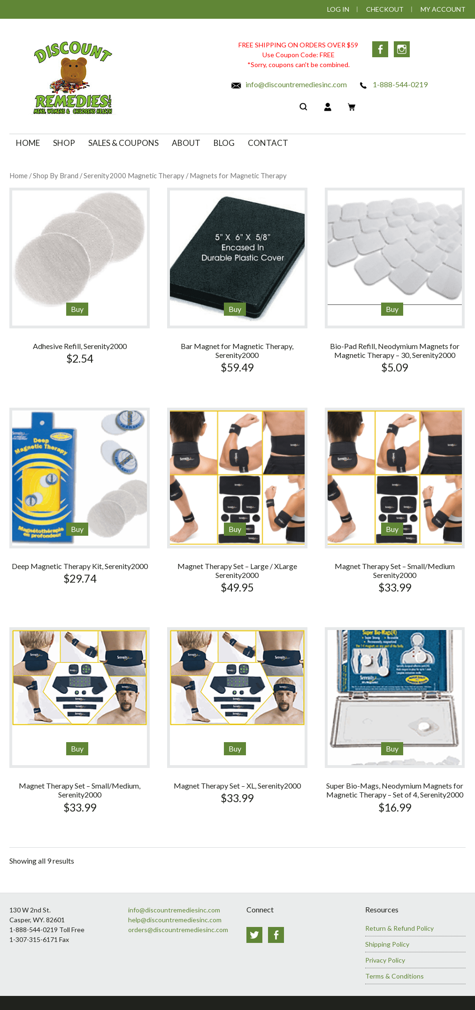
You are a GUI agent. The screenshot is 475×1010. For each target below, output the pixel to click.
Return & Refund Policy (399, 928)
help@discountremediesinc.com (175, 920)
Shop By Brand (55, 175)
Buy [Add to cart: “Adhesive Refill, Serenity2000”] (77, 308)
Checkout (385, 9)
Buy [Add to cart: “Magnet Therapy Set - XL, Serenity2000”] (235, 748)
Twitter (254, 935)
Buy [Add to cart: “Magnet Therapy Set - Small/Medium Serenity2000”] (392, 528)
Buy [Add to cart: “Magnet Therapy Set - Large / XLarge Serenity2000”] (235, 528)
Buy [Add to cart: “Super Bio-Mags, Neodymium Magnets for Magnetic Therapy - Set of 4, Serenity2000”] (392, 748)
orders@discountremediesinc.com (178, 930)
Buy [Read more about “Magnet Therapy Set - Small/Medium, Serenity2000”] (77, 748)
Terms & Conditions (394, 976)
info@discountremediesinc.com (288, 84)
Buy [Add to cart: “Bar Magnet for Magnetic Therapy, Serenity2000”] (235, 308)
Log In (338, 9)
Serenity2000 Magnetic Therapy (134, 175)
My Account (443, 9)
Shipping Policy (387, 944)
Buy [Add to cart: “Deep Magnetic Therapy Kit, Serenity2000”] (77, 528)
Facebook (380, 49)
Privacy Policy (385, 960)
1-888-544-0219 (393, 84)
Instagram (402, 49)
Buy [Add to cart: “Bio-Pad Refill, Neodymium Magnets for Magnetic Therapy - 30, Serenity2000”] (392, 308)
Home (18, 175)
